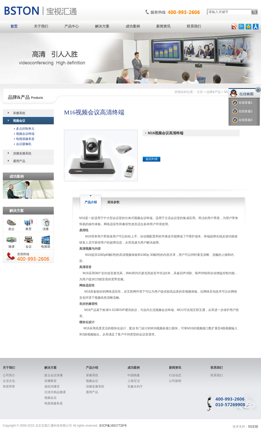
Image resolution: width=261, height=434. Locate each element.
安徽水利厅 (135, 386)
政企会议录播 (53, 375)
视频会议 (19, 121)
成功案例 (133, 26)
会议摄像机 (23, 144)
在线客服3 (242, 120)
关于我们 (41, 26)
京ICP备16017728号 (113, 425)
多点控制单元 (25, 128)
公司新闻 (175, 381)
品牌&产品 (213, 92)
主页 (200, 92)
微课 (11, 246)
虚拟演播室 (52, 386)
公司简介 (9, 375)
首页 (14, 26)
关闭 (258, 89)
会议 (28, 246)
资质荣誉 (9, 386)
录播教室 (50, 381)
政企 (11, 229)
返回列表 (152, 159)
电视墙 (45, 246)
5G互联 (253, 426)
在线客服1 (242, 102)
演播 (46, 229)
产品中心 (71, 26)
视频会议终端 (25, 134)
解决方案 (102, 26)
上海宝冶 (133, 381)
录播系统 (19, 113)
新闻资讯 (163, 26)
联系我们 (194, 26)
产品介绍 (92, 367)
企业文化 (9, 381)
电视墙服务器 (25, 139)
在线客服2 (242, 111)
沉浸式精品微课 (55, 392)
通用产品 (19, 161)
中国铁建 (133, 375)
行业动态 (175, 375)
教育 (28, 229)
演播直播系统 (22, 153)
